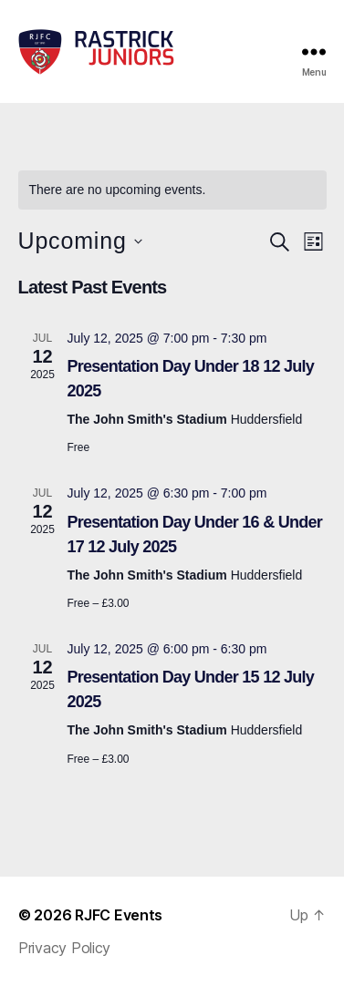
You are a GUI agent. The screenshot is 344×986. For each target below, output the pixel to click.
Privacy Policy (64, 948)
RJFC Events (118, 915)
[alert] (172, 190)
